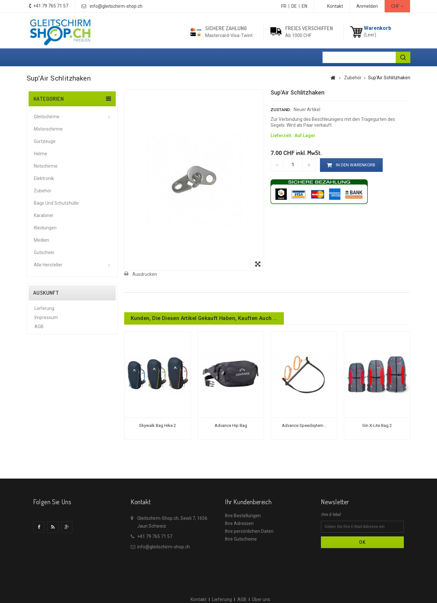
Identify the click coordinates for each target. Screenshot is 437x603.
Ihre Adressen (239, 523)
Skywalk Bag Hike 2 (157, 425)
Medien (41, 240)
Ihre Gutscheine (241, 539)
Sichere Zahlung (226, 28)
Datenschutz (47, 347)
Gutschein (44, 252)
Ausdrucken (144, 274)
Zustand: (281, 109)
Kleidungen (45, 227)
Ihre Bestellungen (243, 515)
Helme (40, 153)
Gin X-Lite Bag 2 (377, 425)
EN (304, 6)
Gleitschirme (47, 116)
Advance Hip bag (231, 425)
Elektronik (44, 178)
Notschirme (46, 166)
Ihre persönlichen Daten (249, 531)
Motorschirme (48, 129)
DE (294, 6)
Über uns (43, 338)
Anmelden (367, 6)
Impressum (46, 320)
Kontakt (335, 6)
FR (283, 6)
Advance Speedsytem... (304, 425)
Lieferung (44, 311)
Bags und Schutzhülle (56, 203)
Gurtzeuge (45, 141)
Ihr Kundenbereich (248, 501)
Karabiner (44, 215)
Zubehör (42, 190)
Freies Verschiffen (309, 28)
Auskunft (46, 293)
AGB (39, 329)
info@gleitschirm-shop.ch (116, 6)
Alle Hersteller (48, 264)
